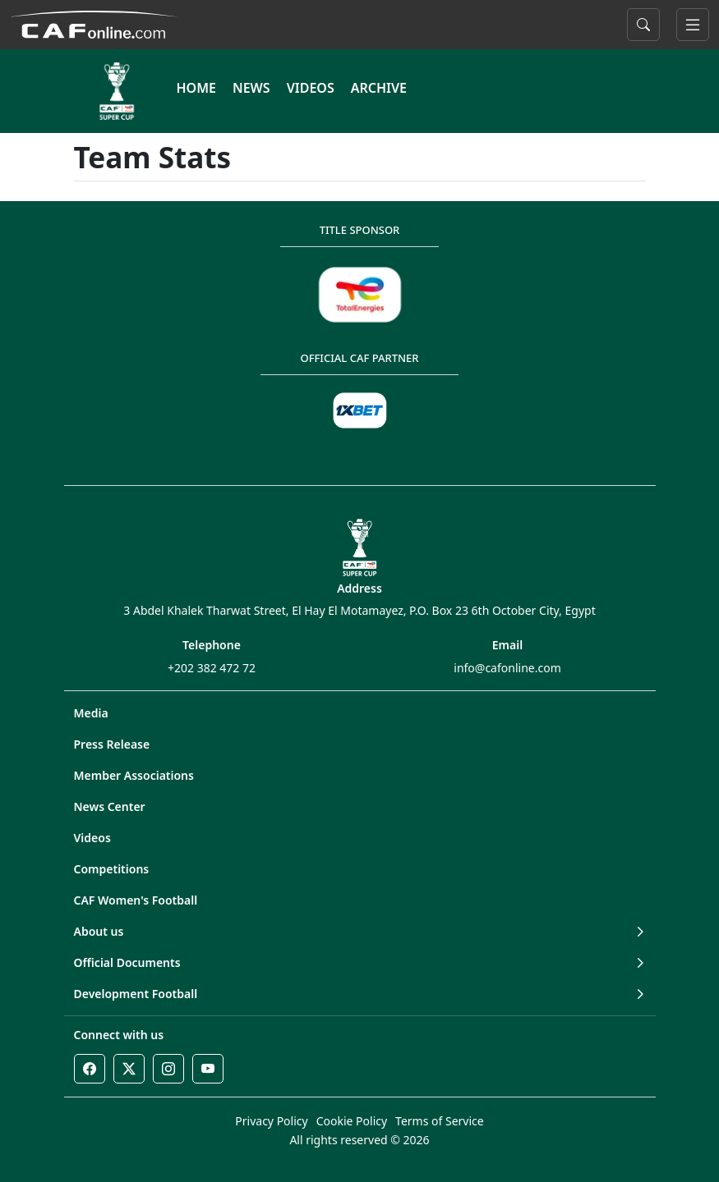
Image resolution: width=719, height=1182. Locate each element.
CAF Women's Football (136, 900)
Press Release (112, 744)
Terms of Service (439, 1121)
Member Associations (134, 775)
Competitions (112, 869)
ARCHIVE (379, 88)
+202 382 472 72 (212, 668)
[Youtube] (208, 1069)
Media (91, 713)
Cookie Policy (351, 1121)
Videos (92, 837)
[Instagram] (168, 1069)
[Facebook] (89, 1069)
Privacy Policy (271, 1121)
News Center (109, 806)
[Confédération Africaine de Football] (94, 23)
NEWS (251, 88)
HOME (196, 88)
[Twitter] (129, 1069)
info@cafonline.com (507, 668)
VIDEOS (310, 88)
